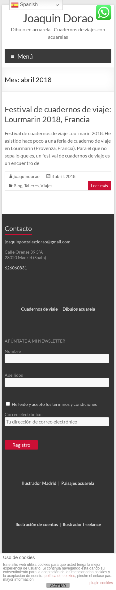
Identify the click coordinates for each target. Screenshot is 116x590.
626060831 (16, 267)
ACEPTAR (58, 586)
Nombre (13, 351)
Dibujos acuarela (78, 309)
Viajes (46, 185)
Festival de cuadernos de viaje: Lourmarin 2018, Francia (58, 114)
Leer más (99, 185)
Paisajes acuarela (77, 483)
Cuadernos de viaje (39, 309)
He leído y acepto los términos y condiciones (54, 404)
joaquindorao (27, 176)
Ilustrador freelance (82, 524)
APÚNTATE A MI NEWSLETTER (35, 341)
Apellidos (14, 375)
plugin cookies (101, 583)
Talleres (31, 185)
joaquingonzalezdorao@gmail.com (38, 241)
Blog (18, 185)
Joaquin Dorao (58, 18)
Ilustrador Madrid (39, 483)
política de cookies (60, 576)
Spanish (24, 5)
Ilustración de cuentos (36, 524)
